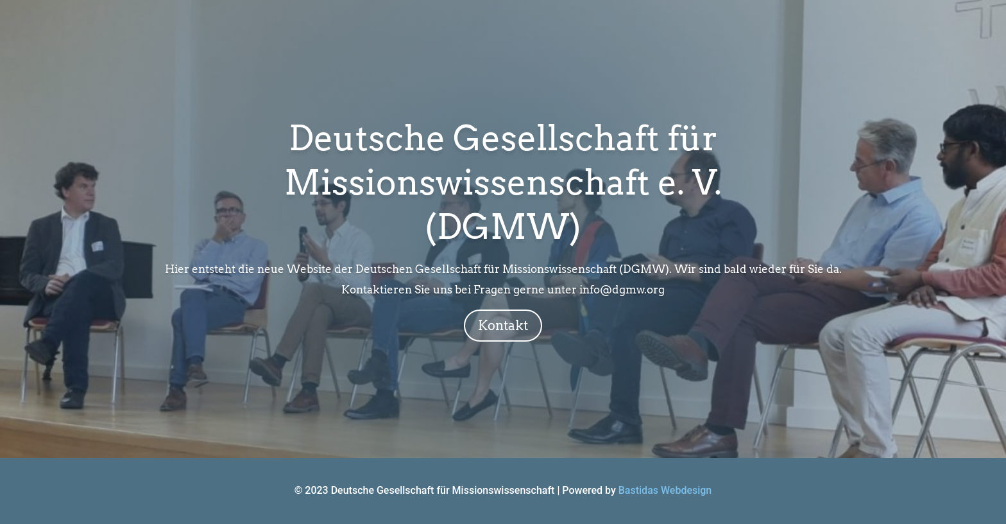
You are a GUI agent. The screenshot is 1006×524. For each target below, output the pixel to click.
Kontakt (503, 325)
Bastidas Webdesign (665, 490)
